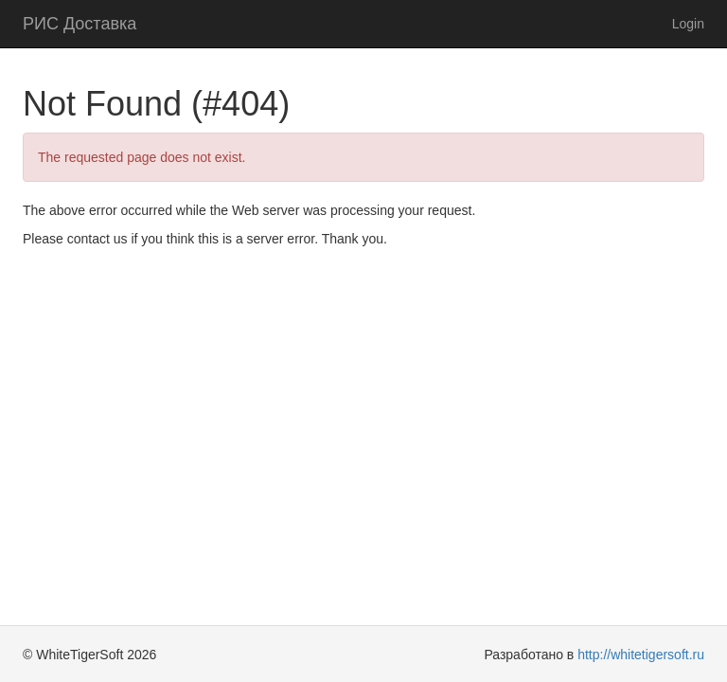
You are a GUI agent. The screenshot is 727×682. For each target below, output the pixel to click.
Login (688, 23)
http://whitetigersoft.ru (640, 654)
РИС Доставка (79, 23)
